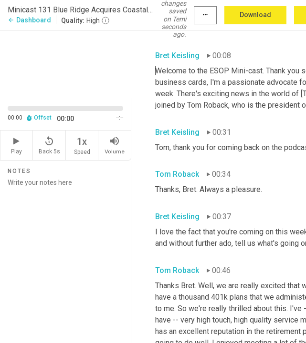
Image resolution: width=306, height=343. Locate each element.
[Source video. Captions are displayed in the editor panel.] (65, 63)
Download (255, 15)
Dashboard (29, 20)
